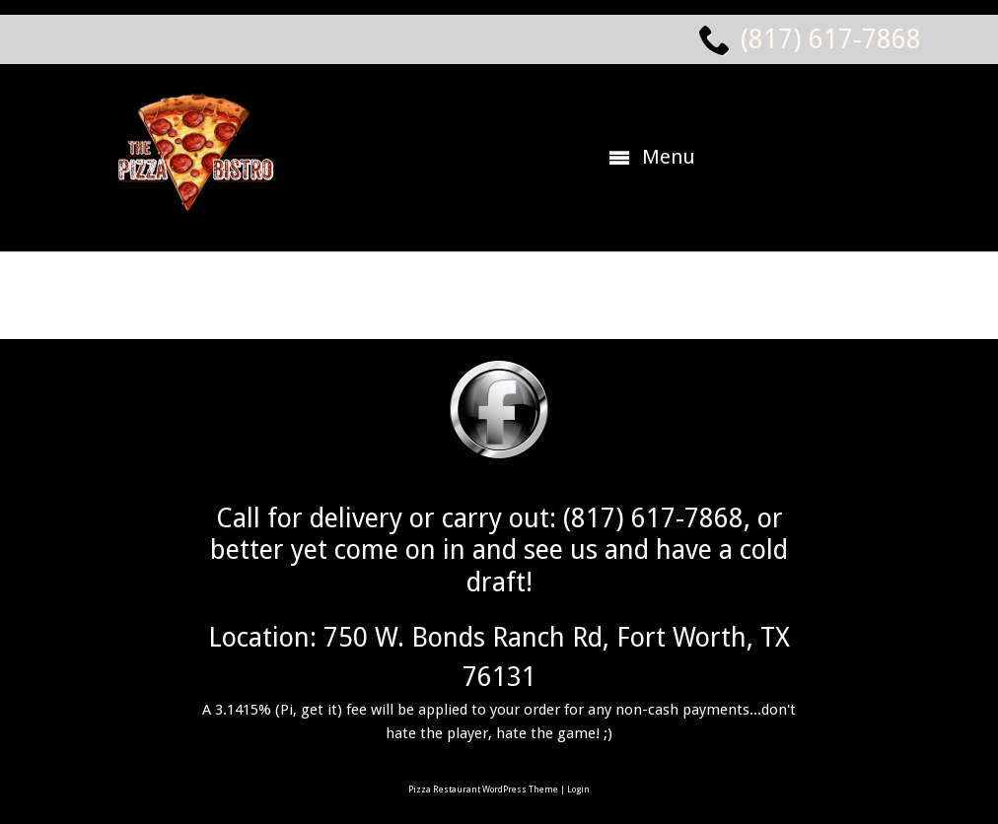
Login (578, 789)
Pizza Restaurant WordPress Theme (483, 789)
